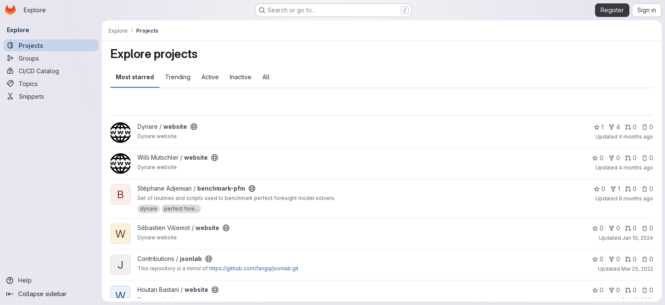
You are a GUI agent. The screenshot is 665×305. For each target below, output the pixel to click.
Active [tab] (210, 76)
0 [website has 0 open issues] (647, 126)
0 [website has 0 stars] (598, 157)
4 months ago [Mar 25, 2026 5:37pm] (636, 167)
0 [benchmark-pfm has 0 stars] (599, 188)
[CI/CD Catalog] (50, 71)
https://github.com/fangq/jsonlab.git (254, 268)
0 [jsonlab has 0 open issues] (647, 259)
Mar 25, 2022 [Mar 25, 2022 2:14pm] (637, 269)
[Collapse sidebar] (50, 294)
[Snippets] (50, 96)
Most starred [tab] (135, 76)
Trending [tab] (177, 76)
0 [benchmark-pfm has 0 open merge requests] (631, 188)
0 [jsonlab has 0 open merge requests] (631, 259)
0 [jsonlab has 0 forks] (614, 259)
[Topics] (50, 83)
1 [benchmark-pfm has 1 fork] (615, 188)
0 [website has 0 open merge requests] (631, 126)
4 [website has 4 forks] (614, 126)
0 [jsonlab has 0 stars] (598, 259)
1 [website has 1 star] (599, 126)
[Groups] (50, 58)
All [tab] (266, 76)
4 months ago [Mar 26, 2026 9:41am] (636, 136)
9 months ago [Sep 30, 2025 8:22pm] (636, 198)
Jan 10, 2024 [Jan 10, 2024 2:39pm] (637, 238)
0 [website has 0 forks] (614, 157)
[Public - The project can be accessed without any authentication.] (193, 126)
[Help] (50, 280)
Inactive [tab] (240, 76)
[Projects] (50, 45)
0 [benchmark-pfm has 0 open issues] (647, 188)
